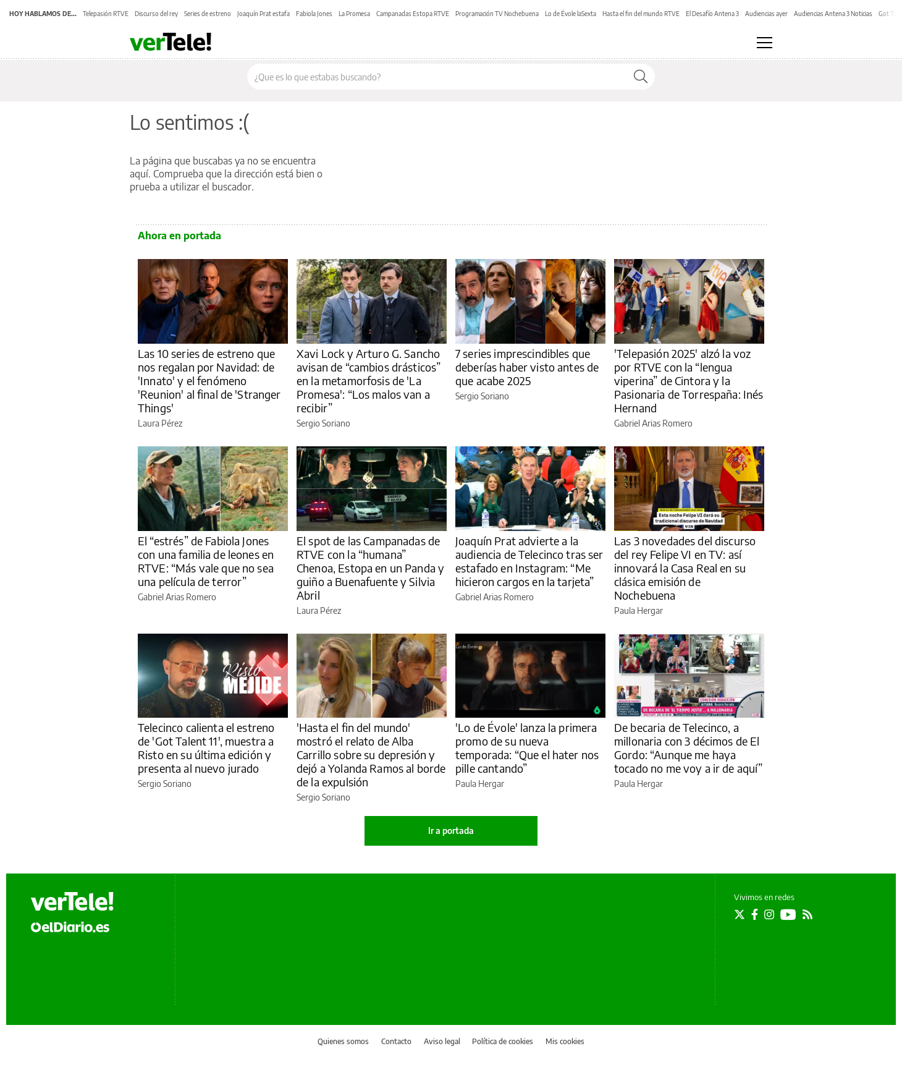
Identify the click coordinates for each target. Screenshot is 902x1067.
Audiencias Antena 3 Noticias (833, 13)
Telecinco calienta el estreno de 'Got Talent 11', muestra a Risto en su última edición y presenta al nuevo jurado (206, 747)
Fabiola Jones (314, 13)
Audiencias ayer (766, 13)
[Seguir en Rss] (807, 914)
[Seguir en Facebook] (754, 914)
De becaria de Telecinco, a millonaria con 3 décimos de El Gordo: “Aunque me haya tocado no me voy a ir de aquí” (688, 747)
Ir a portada (451, 830)
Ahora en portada (179, 235)
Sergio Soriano (323, 423)
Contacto (396, 1041)
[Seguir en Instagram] (769, 914)
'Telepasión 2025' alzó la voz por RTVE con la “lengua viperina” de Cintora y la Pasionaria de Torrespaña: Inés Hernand (689, 380)
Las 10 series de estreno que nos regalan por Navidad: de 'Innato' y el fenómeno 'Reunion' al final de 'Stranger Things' (209, 380)
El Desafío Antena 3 (712, 13)
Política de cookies (502, 1041)
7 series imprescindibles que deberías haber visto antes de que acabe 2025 (527, 367)
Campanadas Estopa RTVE (412, 13)
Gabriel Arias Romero (653, 423)
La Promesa (354, 13)
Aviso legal (442, 1041)
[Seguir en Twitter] (739, 914)
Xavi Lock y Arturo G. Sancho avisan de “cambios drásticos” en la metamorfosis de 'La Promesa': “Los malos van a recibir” (368, 380)
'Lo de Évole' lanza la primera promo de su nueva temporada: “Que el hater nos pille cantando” (527, 747)
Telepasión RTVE (106, 13)
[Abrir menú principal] (764, 42)
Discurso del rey (156, 13)
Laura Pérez (160, 423)
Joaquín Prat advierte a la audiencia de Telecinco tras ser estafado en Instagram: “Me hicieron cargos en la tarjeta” (529, 561)
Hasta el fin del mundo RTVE (641, 13)
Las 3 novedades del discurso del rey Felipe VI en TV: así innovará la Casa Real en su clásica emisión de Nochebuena (685, 568)
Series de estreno (207, 13)
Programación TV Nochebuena (497, 13)
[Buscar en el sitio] (437, 77)
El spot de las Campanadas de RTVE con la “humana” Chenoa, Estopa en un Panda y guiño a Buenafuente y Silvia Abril (370, 568)
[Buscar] (640, 77)
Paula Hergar (638, 610)
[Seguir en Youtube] (788, 914)
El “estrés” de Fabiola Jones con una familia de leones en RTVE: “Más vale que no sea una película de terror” (206, 561)
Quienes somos (343, 1041)
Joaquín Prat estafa (263, 13)
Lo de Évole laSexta (570, 13)
